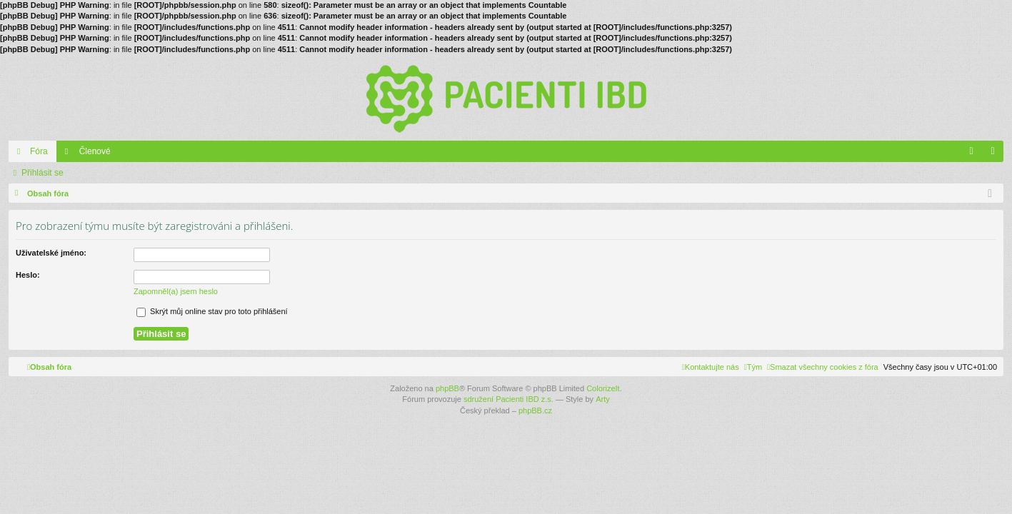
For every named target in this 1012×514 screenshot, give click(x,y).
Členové (95, 151)
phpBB (447, 388)
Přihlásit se (42, 173)
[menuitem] (822, 367)
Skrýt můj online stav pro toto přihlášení (212, 311)
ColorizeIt (602, 388)
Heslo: (28, 275)
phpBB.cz (535, 410)
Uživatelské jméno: (51, 252)
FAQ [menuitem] (976, 154)
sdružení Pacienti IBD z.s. (508, 399)
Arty (603, 399)
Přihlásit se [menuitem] (995, 154)
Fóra (39, 151)
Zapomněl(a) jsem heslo (176, 291)
